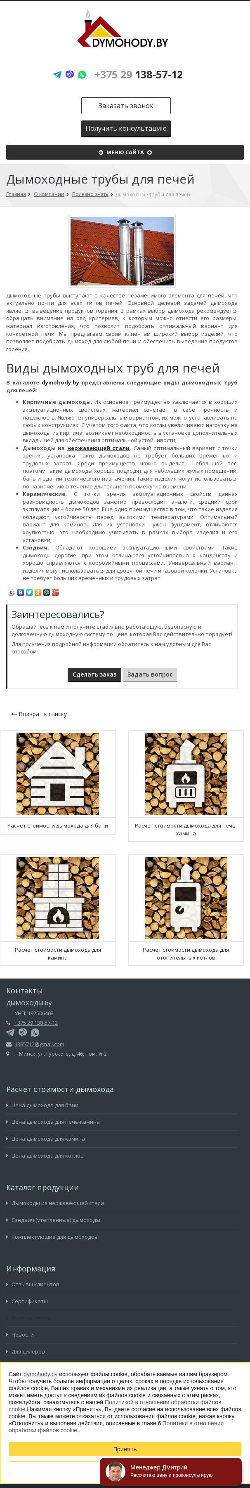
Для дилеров (25, 1351)
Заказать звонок (126, 105)
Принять (125, 1449)
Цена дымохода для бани (42, 1105)
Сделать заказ (94, 674)
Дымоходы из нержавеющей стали (55, 1203)
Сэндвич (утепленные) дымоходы (53, 1220)
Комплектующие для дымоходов (52, 1236)
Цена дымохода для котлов (45, 1155)
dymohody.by (60, 382)
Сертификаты (27, 1301)
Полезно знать (28, 1318)
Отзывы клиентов (32, 1284)
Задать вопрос (149, 674)
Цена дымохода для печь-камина (53, 1121)
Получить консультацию (126, 128)
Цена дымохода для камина (45, 1138)
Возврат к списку (39, 714)
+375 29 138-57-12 (36, 1022)
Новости (20, 1334)
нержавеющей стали (98, 448)
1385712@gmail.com (39, 1044)
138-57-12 (138, 74)
